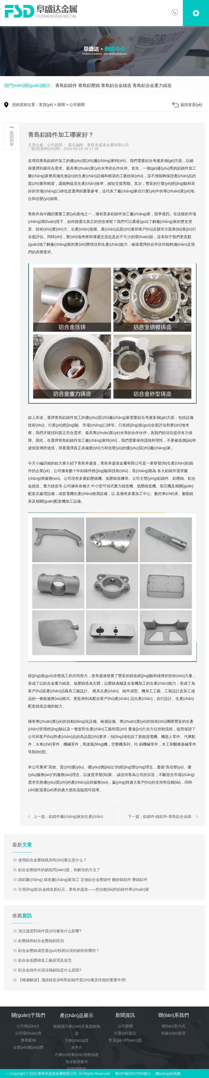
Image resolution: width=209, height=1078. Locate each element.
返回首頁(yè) (191, 104)
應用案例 (28, 1040)
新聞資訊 (125, 1015)
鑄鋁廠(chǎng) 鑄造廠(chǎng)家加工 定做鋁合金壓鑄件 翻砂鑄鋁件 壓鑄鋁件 (82, 879)
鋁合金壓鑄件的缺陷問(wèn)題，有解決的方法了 (59, 870)
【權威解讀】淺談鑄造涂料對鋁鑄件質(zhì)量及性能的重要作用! (72, 980)
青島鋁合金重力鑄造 (152, 85)
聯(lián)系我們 (173, 1015)
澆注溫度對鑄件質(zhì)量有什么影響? (49, 931)
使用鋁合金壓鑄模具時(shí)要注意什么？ (52, 860)
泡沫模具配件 (76, 1062)
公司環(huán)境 (28, 1033)
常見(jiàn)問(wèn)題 (125, 1040)
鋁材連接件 (76, 1069)
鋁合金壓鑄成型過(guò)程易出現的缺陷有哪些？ (59, 950)
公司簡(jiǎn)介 (28, 1026)
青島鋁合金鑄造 (116, 85)
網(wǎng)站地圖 (167, 1073)
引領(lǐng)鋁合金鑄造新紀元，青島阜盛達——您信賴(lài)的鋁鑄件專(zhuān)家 (83, 889)
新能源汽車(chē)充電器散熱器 (76, 1030)
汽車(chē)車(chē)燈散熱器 (77, 1054)
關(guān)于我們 (28, 1015)
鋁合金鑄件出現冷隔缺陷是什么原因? (49, 970)
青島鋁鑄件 (66, 85)
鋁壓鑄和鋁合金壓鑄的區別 (41, 941)
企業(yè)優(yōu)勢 (28, 1047)
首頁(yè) (46, 104)
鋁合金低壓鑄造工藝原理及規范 (45, 960)
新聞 (61, 104)
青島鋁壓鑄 (89, 85)
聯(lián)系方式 (173, 1026)
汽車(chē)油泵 (77, 1040)
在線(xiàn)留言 (173, 1033)
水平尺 (76, 1047)
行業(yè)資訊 (125, 1033)
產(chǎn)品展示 (76, 1015)
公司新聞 (77, 104)
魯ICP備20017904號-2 (132, 1073)
